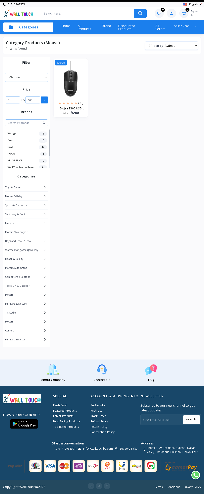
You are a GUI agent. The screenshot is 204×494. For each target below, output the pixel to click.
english (191, 4)
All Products (84, 27)
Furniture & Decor (15, 339)
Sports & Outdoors (16, 205)
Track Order (98, 416)
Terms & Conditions (167, 487)
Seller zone (182, 26)
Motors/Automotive (16, 268)
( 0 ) (80, 103)
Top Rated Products (66, 427)
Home (66, 26)
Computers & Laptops (17, 277)
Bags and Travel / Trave (18, 241)
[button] (24, 424)
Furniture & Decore (16, 303)
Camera (9, 330)
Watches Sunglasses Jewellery (21, 250)
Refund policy (99, 421)
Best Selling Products (66, 421)
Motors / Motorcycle (16, 232)
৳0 (195, 13)
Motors (9, 294)
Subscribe (191, 419)
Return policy (98, 427)
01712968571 (14, 4)
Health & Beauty (14, 259)
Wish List (96, 410)
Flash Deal (60, 405)
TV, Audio (10, 312)
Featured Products (65, 410)
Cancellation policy (102, 432)
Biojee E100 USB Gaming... (71, 108)
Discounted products (126, 27)
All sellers (160, 27)
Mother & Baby (13, 196)
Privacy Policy (192, 487)
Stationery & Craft (15, 214)
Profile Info (97, 405)
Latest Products (63, 416)
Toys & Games (13, 187)
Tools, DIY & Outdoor (17, 285)
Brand (106, 26)
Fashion (9, 223)
